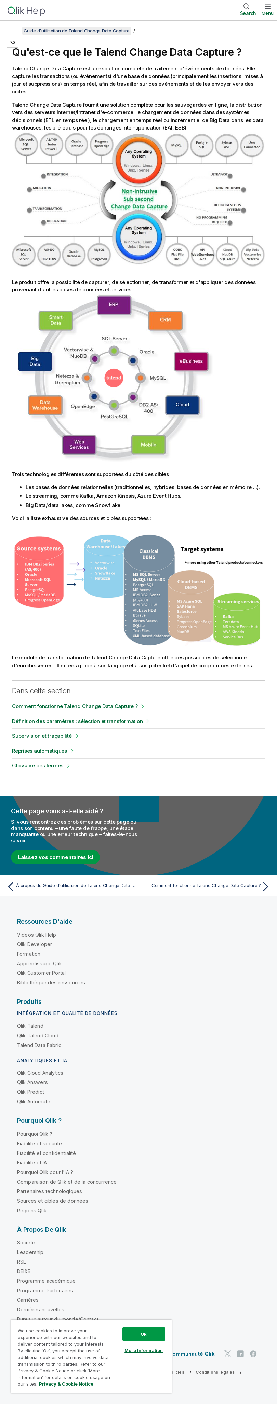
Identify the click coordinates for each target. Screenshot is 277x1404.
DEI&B (24, 1271)
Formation (28, 954)
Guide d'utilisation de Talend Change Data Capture (77, 30)
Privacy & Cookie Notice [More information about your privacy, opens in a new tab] (66, 1384)
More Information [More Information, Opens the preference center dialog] (143, 1350)
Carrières (28, 1300)
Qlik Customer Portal (41, 973)
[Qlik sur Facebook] (253, 1354)
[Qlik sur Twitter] (228, 1354)
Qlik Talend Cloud (37, 1035)
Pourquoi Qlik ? (34, 1134)
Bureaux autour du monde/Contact (57, 1319)
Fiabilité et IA (32, 1163)
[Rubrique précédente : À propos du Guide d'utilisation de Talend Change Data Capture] (70, 886)
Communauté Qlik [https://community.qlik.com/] (191, 1354)
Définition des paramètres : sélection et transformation (77, 721)
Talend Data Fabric (39, 1045)
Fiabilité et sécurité (39, 1143)
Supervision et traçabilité (42, 736)
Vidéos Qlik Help (36, 935)
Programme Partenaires (45, 1290)
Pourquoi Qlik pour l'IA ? (45, 1172)
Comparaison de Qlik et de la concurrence (67, 1182)
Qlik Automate (33, 1101)
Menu (268, 13)
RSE (21, 1262)
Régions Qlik (32, 1210)
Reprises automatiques (39, 751)
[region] (91, 1356)
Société (26, 1242)
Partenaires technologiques (49, 1191)
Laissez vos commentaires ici (55, 857)
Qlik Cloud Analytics (40, 1073)
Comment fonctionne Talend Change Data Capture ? (74, 706)
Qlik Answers (32, 1082)
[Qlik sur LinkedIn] (240, 1354)
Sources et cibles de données (52, 1201)
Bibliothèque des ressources (51, 982)
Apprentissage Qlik (39, 963)
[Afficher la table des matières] (14, 30)
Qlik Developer (34, 944)
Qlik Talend (30, 1026)
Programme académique (46, 1281)
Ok (144, 1334)
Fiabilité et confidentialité (46, 1153)
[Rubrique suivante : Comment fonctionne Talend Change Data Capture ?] (206, 886)
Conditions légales (215, 1372)
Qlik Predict (30, 1092)
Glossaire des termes (37, 765)
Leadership (30, 1252)
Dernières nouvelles (40, 1309)
